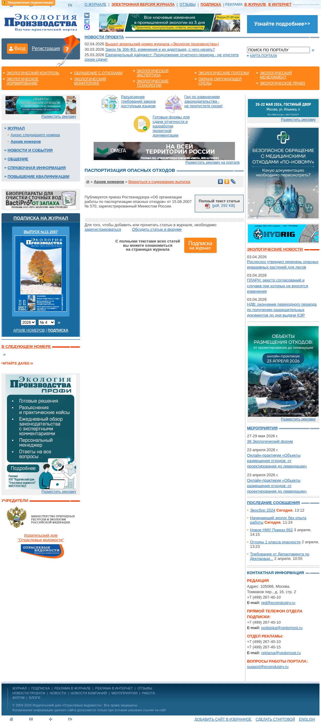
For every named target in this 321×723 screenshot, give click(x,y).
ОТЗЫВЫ (188, 4)
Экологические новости (275, 249)
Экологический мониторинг (90, 81)
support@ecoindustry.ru (267, 666)
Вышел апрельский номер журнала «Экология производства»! (162, 44)
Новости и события (30, 150)
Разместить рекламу (58, 116)
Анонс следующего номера (35, 135)
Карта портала (263, 55)
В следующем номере (26, 346)
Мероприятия (262, 428)
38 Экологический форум (270, 441)
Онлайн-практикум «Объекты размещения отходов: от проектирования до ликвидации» (277, 460)
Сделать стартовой (275, 719)
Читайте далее (16, 363)
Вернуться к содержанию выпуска (159, 181)
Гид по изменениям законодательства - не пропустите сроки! (204, 101)
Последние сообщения (273, 502)
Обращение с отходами (98, 73)
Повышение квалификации (38, 176)
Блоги (34, 697)
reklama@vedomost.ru (281, 653)
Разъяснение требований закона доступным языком (138, 101)
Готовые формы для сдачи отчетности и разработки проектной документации (171, 126)
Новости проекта (104, 37)
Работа (148, 693)
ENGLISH (307, 719)
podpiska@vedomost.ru (282, 627)
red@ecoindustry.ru (278, 602)
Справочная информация (37, 167)
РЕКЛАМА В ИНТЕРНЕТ (114, 688)
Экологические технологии (153, 83)
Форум (18, 697)
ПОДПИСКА (40, 688)
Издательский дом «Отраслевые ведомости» (67, 705)
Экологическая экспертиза (153, 73)
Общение (18, 159)
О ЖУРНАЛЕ (95, 4)
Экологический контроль (33, 73)
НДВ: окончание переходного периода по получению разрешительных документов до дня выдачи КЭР (281, 309)
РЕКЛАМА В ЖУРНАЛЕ (72, 688)
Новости (58, 693)
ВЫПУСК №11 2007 (41, 232)
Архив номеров (26, 141)
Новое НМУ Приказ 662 (271, 530)
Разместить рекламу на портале (212, 162)
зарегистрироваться (103, 229)
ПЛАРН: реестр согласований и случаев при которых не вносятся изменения (277, 285)
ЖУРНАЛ (19, 688)
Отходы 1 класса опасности (275, 542)
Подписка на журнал (41, 217)
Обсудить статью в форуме (157, 229)
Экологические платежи (223, 73)
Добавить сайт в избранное (223, 719)
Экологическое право (282, 83)
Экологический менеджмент (276, 75)
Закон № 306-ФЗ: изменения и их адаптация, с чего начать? (160, 49)
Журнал (16, 128)
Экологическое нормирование (23, 81)
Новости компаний (89, 693)
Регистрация (46, 48)
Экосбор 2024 (262, 510)
